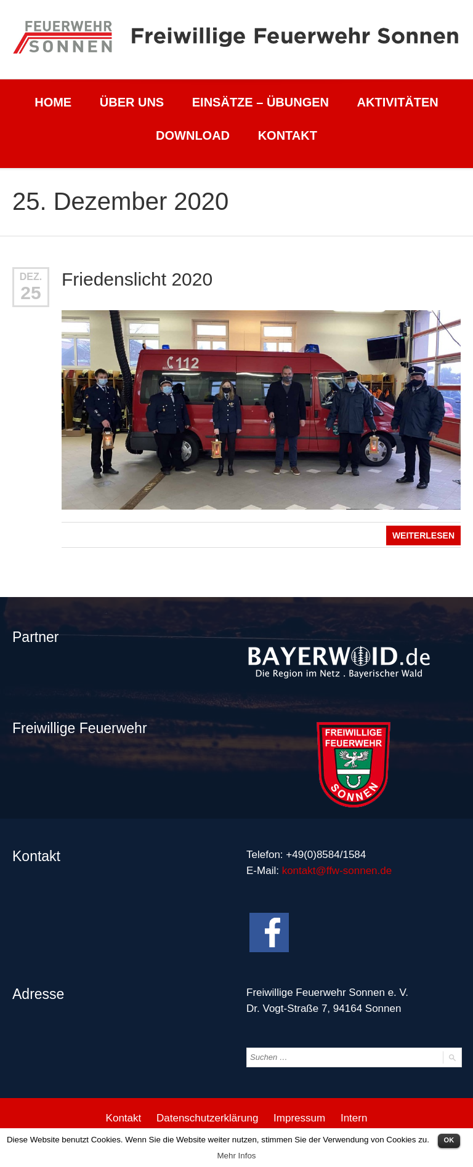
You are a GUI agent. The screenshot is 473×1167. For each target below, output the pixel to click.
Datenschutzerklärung (207, 1118)
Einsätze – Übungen (260, 102)
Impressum (299, 1118)
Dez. (31, 276)
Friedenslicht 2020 (137, 279)
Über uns (132, 102)
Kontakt (287, 135)
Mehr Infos (236, 1155)
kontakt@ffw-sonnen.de (337, 870)
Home (52, 102)
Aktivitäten (398, 102)
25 (30, 293)
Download (193, 135)
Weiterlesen (423, 535)
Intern (354, 1118)
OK (449, 1140)
